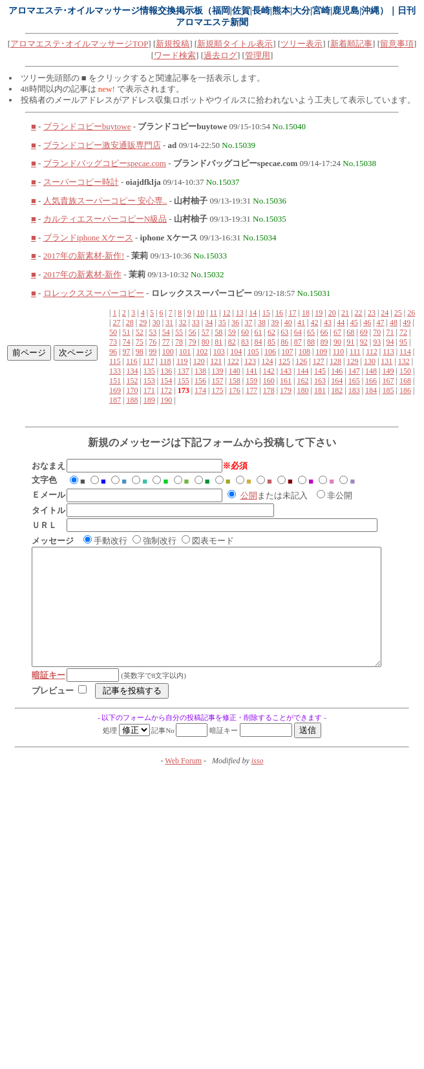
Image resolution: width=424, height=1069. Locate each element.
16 (279, 312)
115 (115, 361)
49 (406, 322)
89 (324, 341)
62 (271, 332)
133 (115, 371)
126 (301, 361)
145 (320, 371)
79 (192, 341)
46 (367, 322)
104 (236, 351)
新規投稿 (172, 43)
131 (386, 361)
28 (130, 322)
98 (139, 351)
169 (115, 390)
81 (218, 341)
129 (353, 361)
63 (284, 332)
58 (218, 332)
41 (301, 322)
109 (321, 351)
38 (262, 322)
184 (371, 390)
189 (149, 400)
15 (266, 312)
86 (284, 341)
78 (179, 341)
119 (182, 361)
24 (384, 312)
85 (271, 341)
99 (152, 351)
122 (233, 361)
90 (337, 341)
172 (166, 390)
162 (302, 380)
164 (337, 380)
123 (250, 361)
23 (372, 312)
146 (337, 371)
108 (304, 351)
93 (377, 341)
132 (404, 361)
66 (324, 332)
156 (200, 380)
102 (201, 351)
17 (292, 312)
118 (165, 361)
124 (267, 361)
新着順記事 (351, 43)
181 (320, 390)
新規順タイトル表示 (235, 43)
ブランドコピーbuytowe (87, 126)
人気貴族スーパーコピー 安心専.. (105, 201)
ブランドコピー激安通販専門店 (102, 145)
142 (269, 371)
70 (377, 332)
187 (115, 400)
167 (388, 380)
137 (183, 371)
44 (340, 322)
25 (398, 312)
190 (166, 400)
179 (286, 390)
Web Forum (183, 784)
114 (405, 351)
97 (126, 351)
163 (320, 380)
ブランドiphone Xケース (88, 237)
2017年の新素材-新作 (82, 274)
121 (216, 361)
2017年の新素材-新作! (84, 255)
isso (257, 784)
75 (139, 341)
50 (113, 332)
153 (149, 380)
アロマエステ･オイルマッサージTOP (79, 43)
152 (132, 380)
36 (235, 322)
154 (166, 380)
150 (405, 371)
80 (205, 341)
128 (335, 361)
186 (405, 390)
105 (253, 351)
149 (388, 371)
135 (149, 371)
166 (371, 380)
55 (179, 332)
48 (394, 322)
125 (284, 361)
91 (350, 341)
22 (359, 312)
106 (270, 351)
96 (113, 351)
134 (132, 371)
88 (311, 341)
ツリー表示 (302, 43)
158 (234, 380)
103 (219, 351)
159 (251, 380)
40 (288, 322)
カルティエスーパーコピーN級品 (105, 219)
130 (370, 361)
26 (411, 312)
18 (306, 312)
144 (302, 371)
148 (371, 371)
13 (240, 312)
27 (116, 322)
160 (269, 380)
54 (166, 332)
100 (168, 351)
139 (217, 371)
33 (196, 322)
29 (143, 322)
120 (199, 361)
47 (381, 322)
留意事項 (397, 43)
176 (234, 390)
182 (337, 390)
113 (388, 351)
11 (213, 312)
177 (251, 390)
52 (139, 332)
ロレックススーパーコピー (93, 293)
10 (200, 312)
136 (166, 371)
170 (132, 390)
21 (345, 312)
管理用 (257, 55)
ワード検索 (175, 55)
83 (245, 341)
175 (217, 390)
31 (169, 322)
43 (328, 322)
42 (315, 322)
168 (405, 380)
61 (258, 332)
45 (354, 322)
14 (253, 312)
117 (148, 361)
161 (286, 380)
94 (390, 341)
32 (182, 322)
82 (232, 341)
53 (152, 332)
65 (311, 332)
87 (298, 341)
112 (371, 351)
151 (115, 380)
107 (287, 351)
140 (234, 371)
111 (355, 351)
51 (126, 332)
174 (200, 390)
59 (232, 332)
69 (364, 332)
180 (302, 390)
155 (183, 380)
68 (350, 332)
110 (338, 351)
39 (275, 322)
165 (354, 380)
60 (245, 332)
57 (205, 332)
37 (248, 322)
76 (152, 341)
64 (298, 332)
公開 (248, 495)
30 (156, 322)
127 (318, 361)
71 (390, 332)
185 (388, 390)
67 (337, 332)
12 (226, 312)
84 (258, 341)
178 (269, 390)
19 (319, 312)
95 (403, 341)
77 (166, 341)
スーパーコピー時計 (81, 182)
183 (354, 390)
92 (364, 341)
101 (185, 351)
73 (113, 341)
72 (403, 332)
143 (286, 371)
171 (149, 390)
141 (251, 371)
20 (332, 312)
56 (192, 332)
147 (354, 371)
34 (209, 322)
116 (132, 361)
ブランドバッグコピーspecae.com (104, 163)
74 (126, 341)
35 (222, 322)
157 (217, 380)
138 (200, 371)
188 (132, 400)
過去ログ (220, 55)
